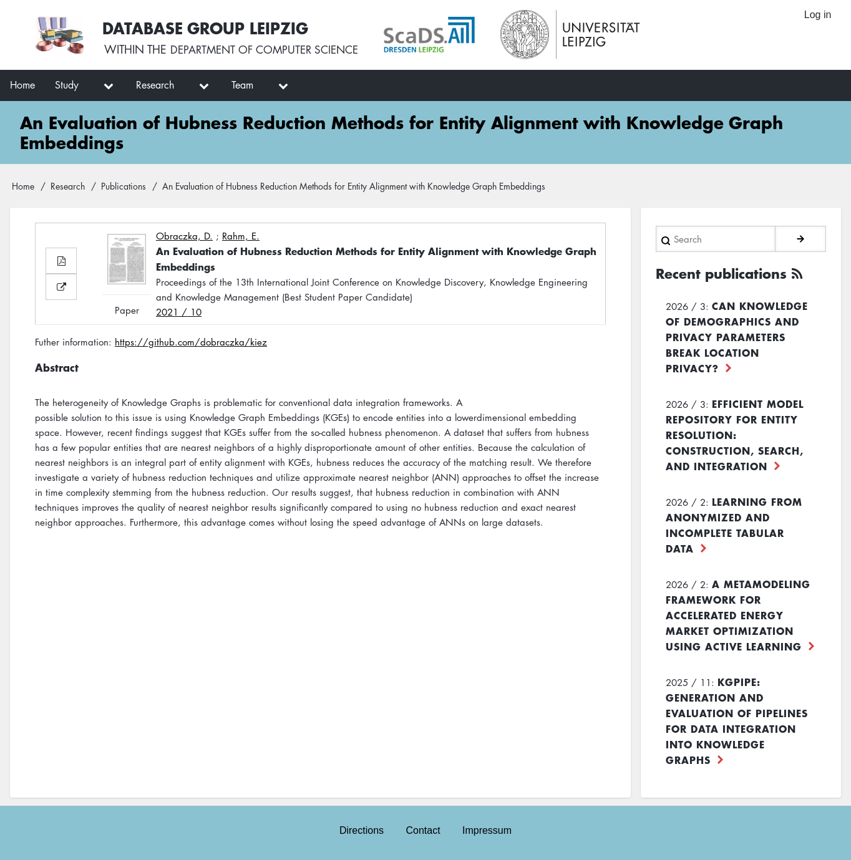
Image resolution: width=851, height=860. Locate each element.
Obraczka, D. (184, 235)
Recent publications (725, 273)
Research (68, 186)
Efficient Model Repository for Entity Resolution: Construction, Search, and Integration (735, 434)
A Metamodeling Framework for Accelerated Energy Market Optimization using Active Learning (738, 614)
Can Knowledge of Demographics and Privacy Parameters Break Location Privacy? (737, 336)
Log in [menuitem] (817, 15)
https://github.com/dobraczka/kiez (191, 342)
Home (23, 186)
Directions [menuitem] (361, 829)
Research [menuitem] (155, 85)
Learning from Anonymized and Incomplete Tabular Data (734, 524)
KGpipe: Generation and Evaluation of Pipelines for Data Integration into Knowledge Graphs (737, 720)
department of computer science (270, 49)
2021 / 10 (179, 312)
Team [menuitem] (242, 85)
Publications (123, 186)
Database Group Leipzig (207, 27)
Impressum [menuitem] (487, 829)
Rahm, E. (241, 235)
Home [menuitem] (22, 85)
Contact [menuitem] (423, 829)
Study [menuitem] (67, 85)
